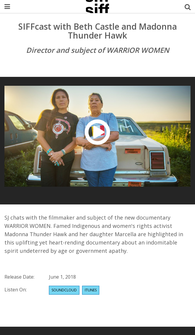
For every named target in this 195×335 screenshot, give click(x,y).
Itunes (91, 290)
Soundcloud (64, 290)
